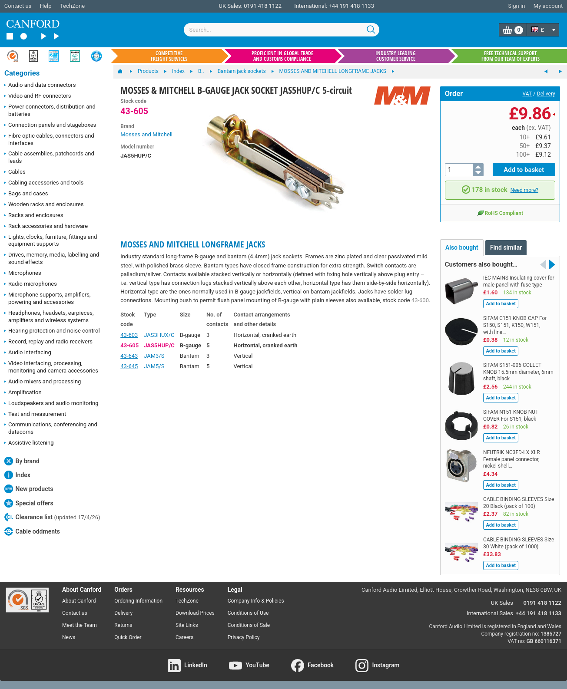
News (68, 637)
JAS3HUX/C (159, 335)
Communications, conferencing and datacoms (50, 428)
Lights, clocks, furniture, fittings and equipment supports (50, 240)
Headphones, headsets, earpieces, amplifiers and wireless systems (49, 316)
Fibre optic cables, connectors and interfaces (49, 139)
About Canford (79, 601)
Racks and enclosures (33, 216)
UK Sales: (230, 6)
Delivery (546, 94)
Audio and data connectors (40, 85)
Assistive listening (29, 443)
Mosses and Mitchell (146, 134)
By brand (22, 461)
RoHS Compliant (500, 212)
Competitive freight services (169, 56)
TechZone (72, 6)
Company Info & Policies (256, 601)
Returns (123, 625)
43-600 (420, 300)
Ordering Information (138, 601)
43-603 (129, 335)
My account (548, 6)
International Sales (490, 613)
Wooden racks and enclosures (43, 205)
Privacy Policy (244, 637)
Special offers (28, 503)
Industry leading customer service (395, 56)
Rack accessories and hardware (46, 227)
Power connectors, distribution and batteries (50, 110)
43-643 (129, 356)
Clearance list (52, 517)
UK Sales (502, 603)
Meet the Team (79, 625)
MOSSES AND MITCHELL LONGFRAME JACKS (192, 244)
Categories (22, 73)
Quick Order (127, 637)
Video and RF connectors (37, 96)
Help (46, 6)
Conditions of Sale (249, 625)
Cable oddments (32, 531)
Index (17, 475)
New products (28, 489)
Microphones (22, 273)
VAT (527, 94)
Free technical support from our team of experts (510, 56)
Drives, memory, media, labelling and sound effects (51, 258)
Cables (15, 172)
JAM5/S (154, 366)
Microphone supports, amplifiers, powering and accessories (47, 298)
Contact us (18, 6)
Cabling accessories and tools (43, 183)
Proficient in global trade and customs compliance (282, 56)
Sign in (516, 6)
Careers (184, 637)
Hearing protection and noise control (52, 331)
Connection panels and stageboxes (50, 125)
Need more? (524, 190)
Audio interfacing (27, 353)
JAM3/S (154, 356)
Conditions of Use (248, 613)
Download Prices (195, 613)
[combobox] (281, 29)
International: (310, 6)
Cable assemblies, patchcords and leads (49, 157)
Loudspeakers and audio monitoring (51, 404)
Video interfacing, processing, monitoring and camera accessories (51, 367)
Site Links (187, 625)
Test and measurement (35, 415)
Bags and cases (26, 194)
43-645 (129, 366)
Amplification (23, 393)
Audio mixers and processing (42, 382)
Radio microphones (30, 284)
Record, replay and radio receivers (48, 342)
